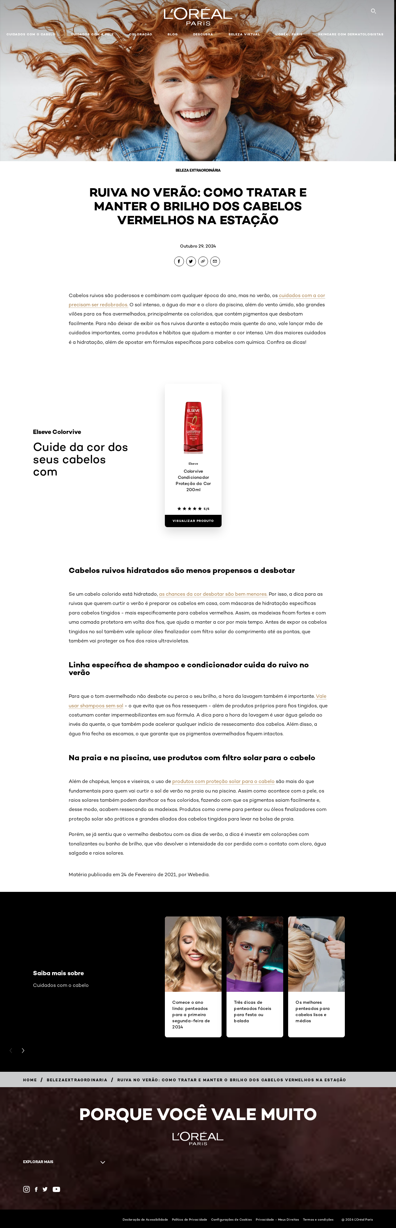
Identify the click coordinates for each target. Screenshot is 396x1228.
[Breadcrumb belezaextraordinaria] (77, 1080)
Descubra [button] (203, 34)
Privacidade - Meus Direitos (277, 1219)
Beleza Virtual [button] (244, 34)
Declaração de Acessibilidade (145, 1219)
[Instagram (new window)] (26, 1189)
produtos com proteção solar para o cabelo (223, 781)
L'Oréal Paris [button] (289, 34)
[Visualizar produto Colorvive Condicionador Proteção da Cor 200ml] (193, 521)
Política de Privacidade (189, 1219)
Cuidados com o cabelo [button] (30, 34)
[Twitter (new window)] (45, 1189)
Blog (173, 34)
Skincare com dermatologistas (351, 34)
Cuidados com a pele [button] (92, 34)
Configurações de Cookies (231, 1219)
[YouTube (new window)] (56, 1189)
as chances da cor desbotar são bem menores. (213, 594)
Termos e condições (318, 1219)
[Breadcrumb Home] (30, 1080)
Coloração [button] (140, 34)
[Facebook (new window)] (36, 1189)
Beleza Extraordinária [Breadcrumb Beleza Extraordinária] (198, 170)
